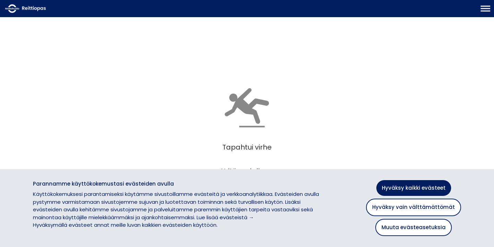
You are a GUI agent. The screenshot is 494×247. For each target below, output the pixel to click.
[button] (477, 160)
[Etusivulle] (39, 12)
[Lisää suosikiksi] (153, 53)
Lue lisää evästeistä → (225, 217)
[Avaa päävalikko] (485, 12)
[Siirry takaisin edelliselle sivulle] (11, 46)
